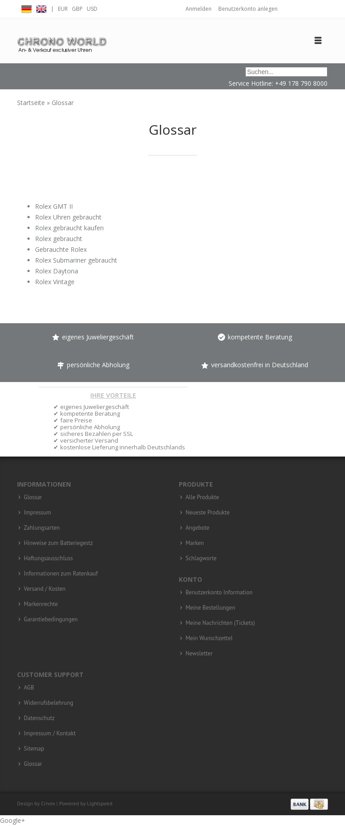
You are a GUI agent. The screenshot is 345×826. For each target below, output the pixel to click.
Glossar (63, 102)
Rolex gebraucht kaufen (69, 228)
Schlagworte (201, 558)
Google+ (12, 820)
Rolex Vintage (55, 281)
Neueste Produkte (208, 512)
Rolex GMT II (54, 206)
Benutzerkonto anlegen (248, 9)
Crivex (48, 803)
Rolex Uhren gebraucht (68, 217)
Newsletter (199, 653)
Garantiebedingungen (51, 619)
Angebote (197, 528)
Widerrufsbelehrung (48, 703)
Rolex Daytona (56, 271)
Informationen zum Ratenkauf (61, 573)
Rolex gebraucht (58, 238)
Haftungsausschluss (48, 558)
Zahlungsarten (42, 528)
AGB (29, 687)
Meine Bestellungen (210, 608)
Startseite (32, 102)
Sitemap (34, 749)
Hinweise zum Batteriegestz (58, 543)
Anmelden (199, 9)
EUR (63, 9)
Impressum (37, 512)
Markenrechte (41, 604)
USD (92, 9)
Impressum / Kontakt (49, 733)
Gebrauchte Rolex (61, 249)
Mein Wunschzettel (209, 638)
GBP (77, 9)
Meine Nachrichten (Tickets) (220, 623)
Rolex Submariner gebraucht (76, 260)
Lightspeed (100, 803)
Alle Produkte (202, 497)
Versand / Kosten (45, 589)
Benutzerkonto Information (219, 592)
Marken (195, 543)
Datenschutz (39, 718)
